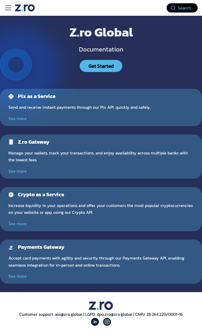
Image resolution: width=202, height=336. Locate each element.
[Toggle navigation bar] (8, 8)
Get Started (101, 66)
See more (17, 118)
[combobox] (182, 8)
